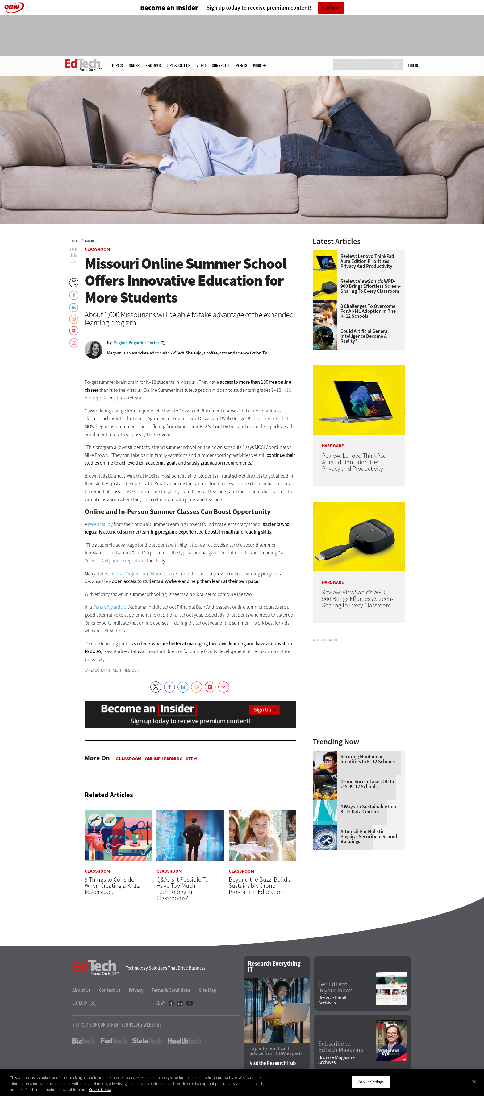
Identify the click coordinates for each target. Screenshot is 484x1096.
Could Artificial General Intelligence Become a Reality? (364, 336)
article (109, 607)
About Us (81, 990)
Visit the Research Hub (273, 1063)
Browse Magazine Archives (336, 1060)
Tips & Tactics (178, 65)
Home (74, 241)
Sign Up (328, 8)
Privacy (136, 990)
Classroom (89, 241)
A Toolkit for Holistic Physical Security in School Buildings (368, 836)
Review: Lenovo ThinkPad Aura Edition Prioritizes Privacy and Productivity (367, 261)
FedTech (114, 1041)
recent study (100, 524)
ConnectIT (220, 65)
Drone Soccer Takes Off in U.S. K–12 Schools (367, 784)
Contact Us (110, 990)
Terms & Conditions (171, 990)
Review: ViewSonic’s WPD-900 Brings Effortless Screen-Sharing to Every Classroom (370, 286)
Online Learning (164, 759)
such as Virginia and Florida (137, 573)
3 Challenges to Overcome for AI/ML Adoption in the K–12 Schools (368, 311)
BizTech (83, 1041)
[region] (242, 1082)
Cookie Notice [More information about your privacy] (100, 1089)
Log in (413, 65)
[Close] (474, 1081)
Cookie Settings (370, 1081)
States (134, 65)
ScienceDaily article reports (112, 560)
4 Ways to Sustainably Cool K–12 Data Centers (369, 809)
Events (241, 65)
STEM (191, 759)
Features (153, 65)
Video (201, 65)
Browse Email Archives (332, 1001)
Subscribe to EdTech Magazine (340, 1047)
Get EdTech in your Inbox (335, 987)
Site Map (207, 990)
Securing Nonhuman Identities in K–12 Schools (367, 759)
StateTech (147, 1041)
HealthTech (184, 1041)
